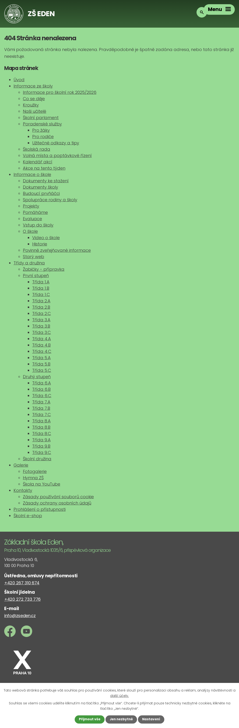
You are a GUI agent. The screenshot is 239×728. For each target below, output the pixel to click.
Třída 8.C (41, 433)
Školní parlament (41, 118)
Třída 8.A (41, 421)
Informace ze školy (33, 86)
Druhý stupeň (37, 377)
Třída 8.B (41, 427)
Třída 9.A (41, 440)
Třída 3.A (41, 320)
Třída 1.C (41, 294)
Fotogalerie (35, 471)
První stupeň (36, 275)
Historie (39, 244)
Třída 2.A (41, 301)
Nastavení (152, 719)
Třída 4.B (41, 345)
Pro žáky (41, 130)
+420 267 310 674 (21, 583)
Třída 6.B (41, 389)
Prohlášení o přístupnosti (40, 509)
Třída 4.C (41, 351)
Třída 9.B (41, 446)
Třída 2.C (41, 313)
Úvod (19, 80)
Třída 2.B (41, 307)
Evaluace (32, 219)
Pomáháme (35, 212)
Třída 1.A (40, 282)
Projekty (31, 206)
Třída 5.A (41, 358)
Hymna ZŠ (33, 478)
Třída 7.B (41, 408)
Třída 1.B (40, 288)
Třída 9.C (41, 452)
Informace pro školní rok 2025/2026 (59, 92)
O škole (30, 231)
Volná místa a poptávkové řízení (57, 155)
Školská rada (36, 149)
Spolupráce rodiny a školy (50, 200)
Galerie (21, 465)
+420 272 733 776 (22, 599)
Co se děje (34, 99)
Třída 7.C (41, 414)
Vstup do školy (38, 225)
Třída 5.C (41, 370)
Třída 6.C (41, 396)
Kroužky (31, 105)
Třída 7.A (41, 402)
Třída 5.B (41, 364)
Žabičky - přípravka (43, 269)
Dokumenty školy (40, 187)
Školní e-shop (28, 516)
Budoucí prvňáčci (41, 193)
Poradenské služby (42, 124)
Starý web (33, 257)
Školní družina (37, 459)
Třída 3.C (41, 332)
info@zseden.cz (20, 615)
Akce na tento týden (44, 168)
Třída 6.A (41, 383)
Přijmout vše (88, 719)
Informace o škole (32, 174)
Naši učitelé (34, 111)
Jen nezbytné (121, 719)
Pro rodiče (43, 136)
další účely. (119, 695)
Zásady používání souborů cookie (58, 497)
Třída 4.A (41, 339)
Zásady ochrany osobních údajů (57, 503)
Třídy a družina (29, 263)
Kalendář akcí (37, 162)
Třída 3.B (41, 326)
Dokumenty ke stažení (46, 181)
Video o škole (46, 238)
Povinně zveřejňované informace (57, 250)
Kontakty (23, 490)
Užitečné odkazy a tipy (55, 143)
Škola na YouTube (41, 484)
